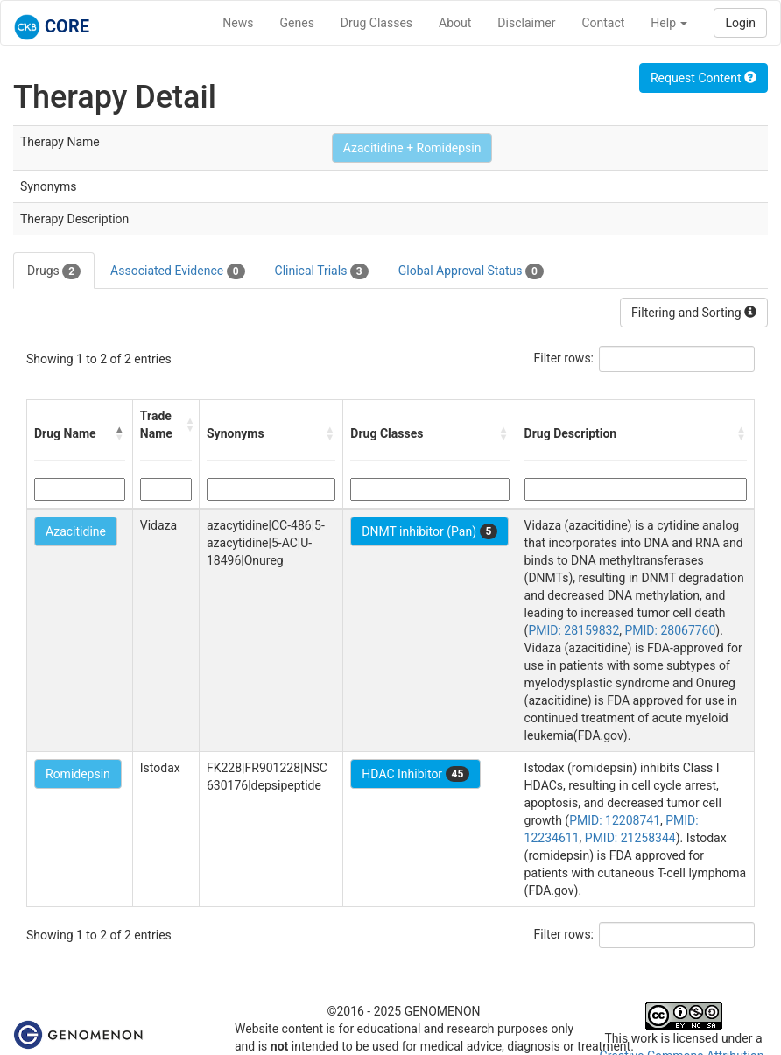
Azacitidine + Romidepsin (412, 148)
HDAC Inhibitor (415, 774)
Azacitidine (76, 531)
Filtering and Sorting (693, 313)
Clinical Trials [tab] (322, 271)
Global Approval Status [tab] (471, 271)
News (237, 23)
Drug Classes (376, 23)
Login (740, 23)
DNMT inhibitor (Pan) (429, 531)
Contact (602, 23)
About (455, 23)
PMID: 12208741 (614, 820)
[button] (120, 433)
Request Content (703, 78)
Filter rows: (564, 358)
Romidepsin (78, 774)
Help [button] (669, 23)
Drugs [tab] (54, 271)
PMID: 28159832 (573, 630)
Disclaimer (526, 23)
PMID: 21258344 (630, 838)
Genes (297, 23)
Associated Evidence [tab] (177, 271)
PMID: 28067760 (670, 630)
